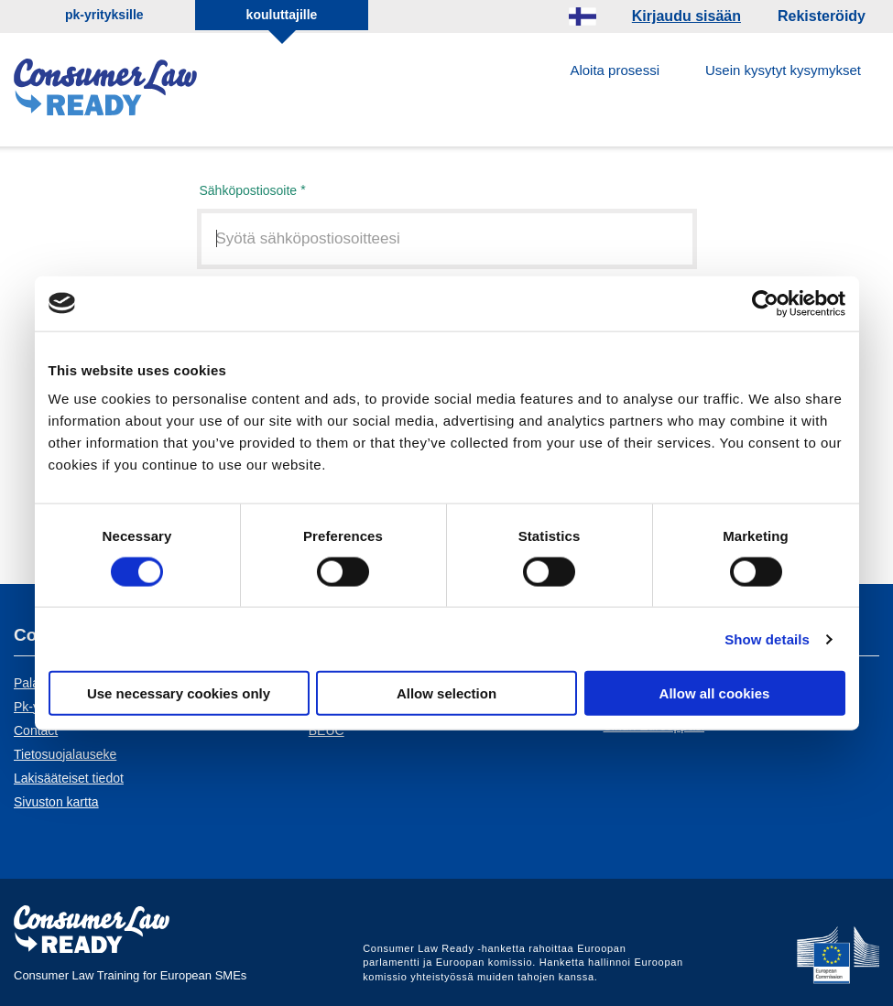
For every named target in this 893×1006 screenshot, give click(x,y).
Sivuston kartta (56, 802)
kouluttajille (282, 14)
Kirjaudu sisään (686, 16)
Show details (767, 638)
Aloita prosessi (614, 70)
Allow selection (446, 693)
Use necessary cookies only (178, 693)
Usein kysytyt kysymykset (783, 70)
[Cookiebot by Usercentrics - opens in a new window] (765, 303)
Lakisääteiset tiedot (69, 778)
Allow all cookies (714, 693)
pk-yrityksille (104, 14)
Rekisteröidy (822, 16)
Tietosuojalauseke (65, 754)
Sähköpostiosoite (249, 190)
